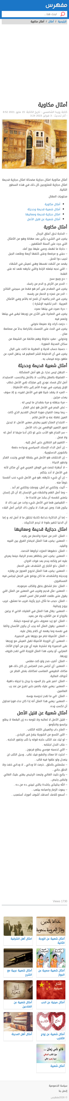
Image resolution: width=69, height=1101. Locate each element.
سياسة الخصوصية (58, 1086)
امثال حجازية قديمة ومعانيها (42, 214)
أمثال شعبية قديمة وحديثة (43, 209)
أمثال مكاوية (52, 204)
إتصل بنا (63, 1091)
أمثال (51, 21)
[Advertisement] (34, 64)
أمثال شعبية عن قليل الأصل (43, 219)
